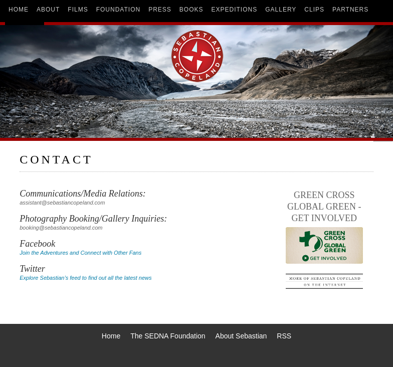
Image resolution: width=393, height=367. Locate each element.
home (19, 9)
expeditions (235, 9)
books (191, 9)
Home (111, 336)
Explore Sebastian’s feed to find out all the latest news (85, 278)
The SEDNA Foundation (167, 336)
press (159, 9)
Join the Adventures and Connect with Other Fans (80, 253)
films (78, 9)
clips (314, 9)
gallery (280, 9)
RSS (284, 336)
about (48, 9)
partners (350, 9)
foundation (118, 9)
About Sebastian (241, 336)
